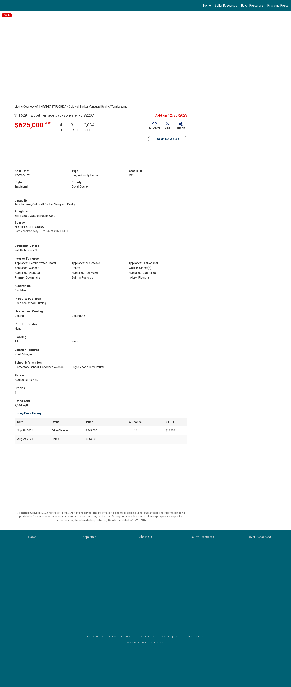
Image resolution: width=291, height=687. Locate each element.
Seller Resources (226, 5)
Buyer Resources (252, 5)
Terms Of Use (95, 637)
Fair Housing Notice (190, 637)
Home (207, 5)
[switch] (154, 127)
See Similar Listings (167, 139)
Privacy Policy (120, 637)
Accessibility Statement (152, 637)
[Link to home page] (5, 5)
